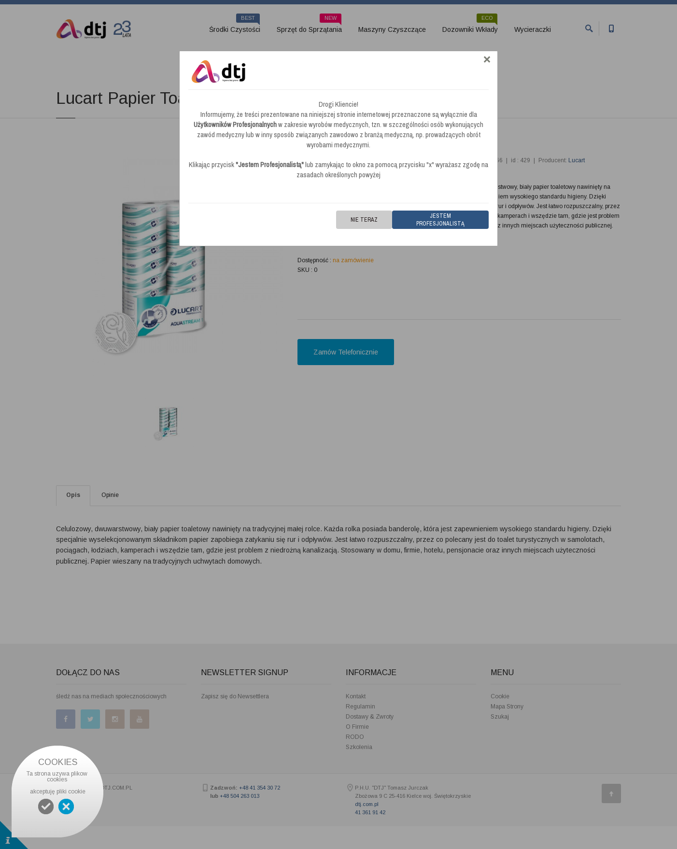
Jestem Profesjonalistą (440, 219)
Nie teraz (364, 220)
